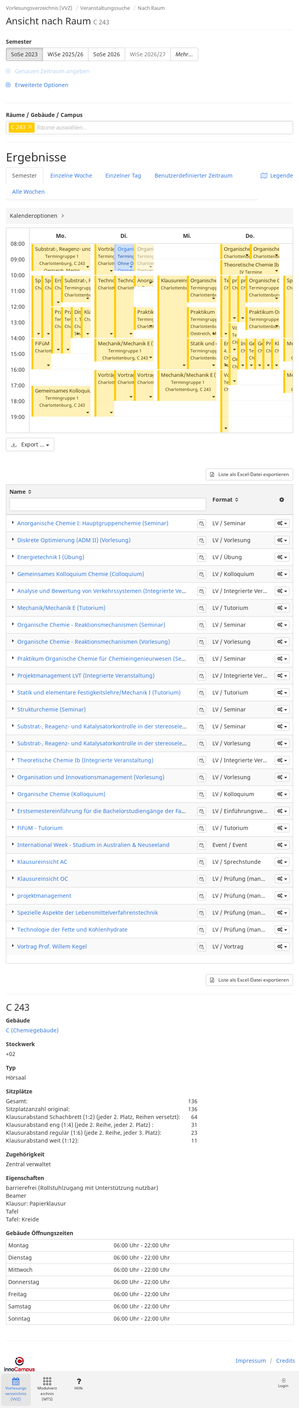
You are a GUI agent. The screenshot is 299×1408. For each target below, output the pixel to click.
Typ (11, 1067)
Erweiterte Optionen (37, 85)
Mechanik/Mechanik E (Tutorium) (137, 343)
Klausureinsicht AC (182, 280)
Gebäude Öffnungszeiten (39, 1233)
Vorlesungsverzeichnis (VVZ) (39, 7)
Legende (277, 175)
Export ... (30, 444)
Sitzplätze (19, 1091)
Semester (18, 41)
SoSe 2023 (24, 54)
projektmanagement (44, 895)
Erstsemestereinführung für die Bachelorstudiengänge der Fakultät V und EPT (120, 811)
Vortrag (127, 375)
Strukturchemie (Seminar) (51, 709)
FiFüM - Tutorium (40, 828)
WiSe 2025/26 (65, 54)
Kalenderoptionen (34, 215)
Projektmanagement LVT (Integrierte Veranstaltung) (86, 675)
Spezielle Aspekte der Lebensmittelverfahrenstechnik (87, 912)
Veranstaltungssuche (105, 7)
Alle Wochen (28, 191)
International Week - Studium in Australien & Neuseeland (93, 845)
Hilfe (78, 1384)
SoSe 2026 (106, 54)
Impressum (251, 1360)
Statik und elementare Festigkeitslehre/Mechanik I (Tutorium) (99, 692)
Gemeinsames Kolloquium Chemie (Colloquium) (80, 574)
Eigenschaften (25, 1178)
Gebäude (18, 1020)
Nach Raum (151, 7)
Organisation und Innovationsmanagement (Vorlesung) (90, 777)
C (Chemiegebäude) (32, 1030)
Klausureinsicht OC (42, 878)
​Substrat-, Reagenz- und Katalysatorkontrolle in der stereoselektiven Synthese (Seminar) (134, 726)
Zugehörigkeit (25, 1154)
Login (283, 1383)
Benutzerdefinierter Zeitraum (194, 175)
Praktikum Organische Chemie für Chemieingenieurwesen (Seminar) (108, 658)
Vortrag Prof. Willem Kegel (52, 946)
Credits (285, 1360)
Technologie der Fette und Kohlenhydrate (72, 929)
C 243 (79, 263)
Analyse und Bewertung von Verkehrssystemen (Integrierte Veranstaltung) (116, 591)
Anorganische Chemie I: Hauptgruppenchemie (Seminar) (92, 523)
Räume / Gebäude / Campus (44, 115)
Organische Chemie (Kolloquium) (61, 794)
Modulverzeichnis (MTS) (47, 1390)
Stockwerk (20, 1044)
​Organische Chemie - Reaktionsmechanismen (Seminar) (91, 624)
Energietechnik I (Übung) (50, 557)
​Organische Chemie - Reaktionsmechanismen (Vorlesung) (93, 641)
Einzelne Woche (71, 175)
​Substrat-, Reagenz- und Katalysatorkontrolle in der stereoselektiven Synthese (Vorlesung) (136, 743)
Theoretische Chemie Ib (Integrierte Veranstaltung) (85, 760)
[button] (87, 266)
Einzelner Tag (123, 175)
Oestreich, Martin (62, 270)
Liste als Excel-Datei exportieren (249, 474)
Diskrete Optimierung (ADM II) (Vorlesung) (74, 540)
